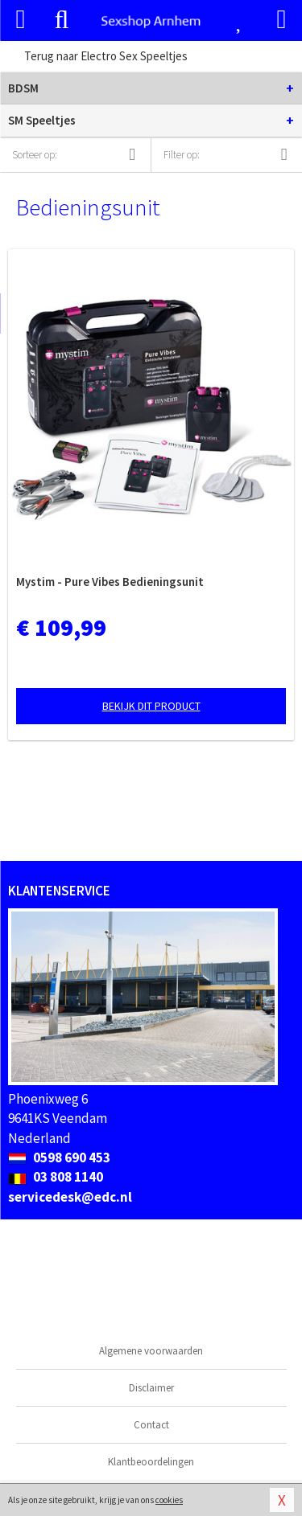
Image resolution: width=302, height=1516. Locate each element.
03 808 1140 (55, 1177)
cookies (169, 1500)
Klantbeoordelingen (151, 1462)
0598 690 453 (59, 1157)
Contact (151, 1425)
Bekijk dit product (151, 706)
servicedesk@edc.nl (70, 1197)
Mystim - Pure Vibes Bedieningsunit (110, 581)
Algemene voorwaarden (151, 1351)
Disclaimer (151, 1388)
